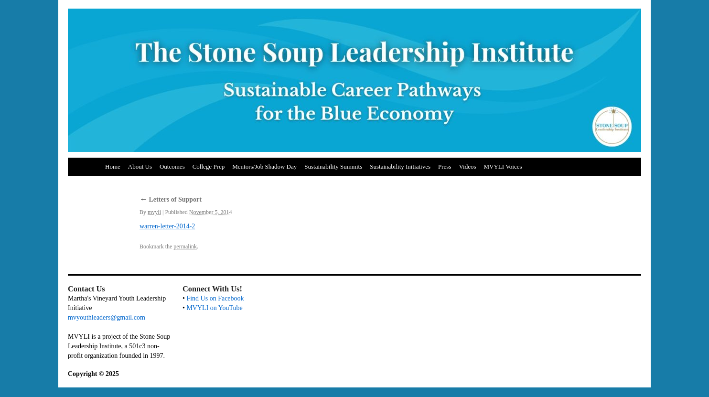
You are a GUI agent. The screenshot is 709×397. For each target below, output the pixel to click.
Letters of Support (171, 199)
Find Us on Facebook (215, 298)
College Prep (209, 166)
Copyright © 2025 (93, 373)
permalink (185, 246)
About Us (140, 166)
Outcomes (172, 166)
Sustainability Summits (333, 166)
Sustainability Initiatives (400, 166)
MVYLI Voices (503, 166)
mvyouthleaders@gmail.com (106, 317)
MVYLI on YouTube (214, 307)
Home (112, 166)
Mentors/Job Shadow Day (264, 166)
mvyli (154, 212)
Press (444, 166)
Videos (467, 166)
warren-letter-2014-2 (167, 226)
